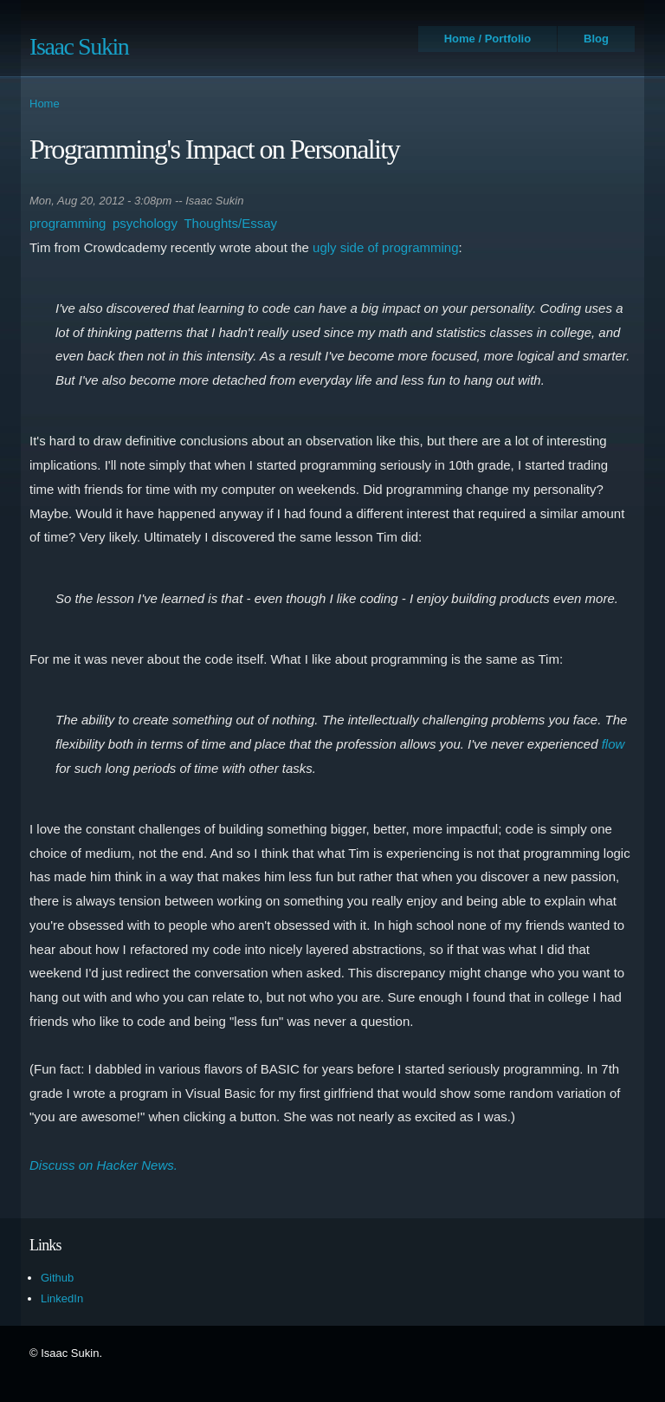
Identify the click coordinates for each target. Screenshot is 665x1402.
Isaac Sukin (78, 46)
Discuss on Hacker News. (103, 1165)
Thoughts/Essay (230, 223)
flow (613, 744)
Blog (596, 38)
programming (67, 223)
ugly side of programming (385, 247)
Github (57, 1277)
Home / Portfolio (487, 38)
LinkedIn (62, 1298)
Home (44, 103)
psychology (145, 223)
